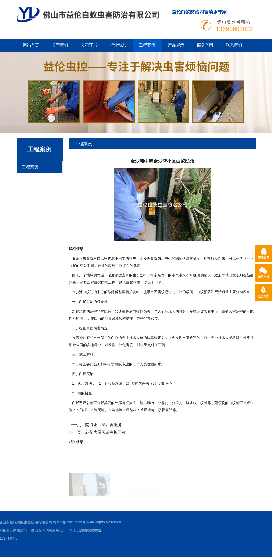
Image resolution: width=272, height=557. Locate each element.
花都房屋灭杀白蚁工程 (105, 432)
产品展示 (176, 45)
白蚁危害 (122, 345)
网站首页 (31, 45)
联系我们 (234, 45)
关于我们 (60, 45)
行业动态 (118, 45)
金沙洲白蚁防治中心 (156, 258)
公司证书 (89, 45)
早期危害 (189, 338)
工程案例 (147, 45)
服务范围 (205, 45)
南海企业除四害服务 (103, 425)
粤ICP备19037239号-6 (18, 522)
